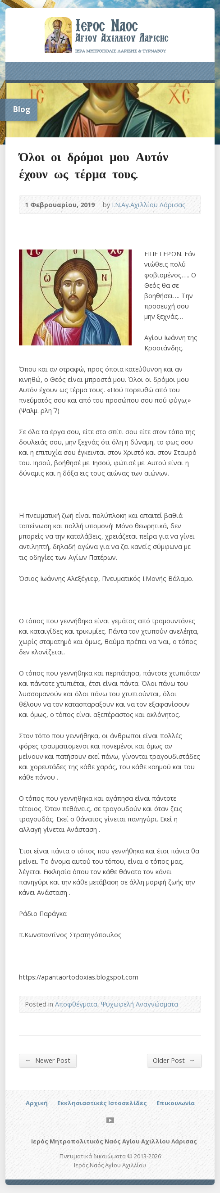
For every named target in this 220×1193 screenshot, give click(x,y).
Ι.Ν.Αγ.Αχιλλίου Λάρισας (149, 204)
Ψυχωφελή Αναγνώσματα (139, 1004)
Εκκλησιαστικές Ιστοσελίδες (102, 1103)
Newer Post (47, 1060)
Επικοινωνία (175, 1103)
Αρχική (37, 1103)
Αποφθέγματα (76, 1004)
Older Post (174, 1060)
